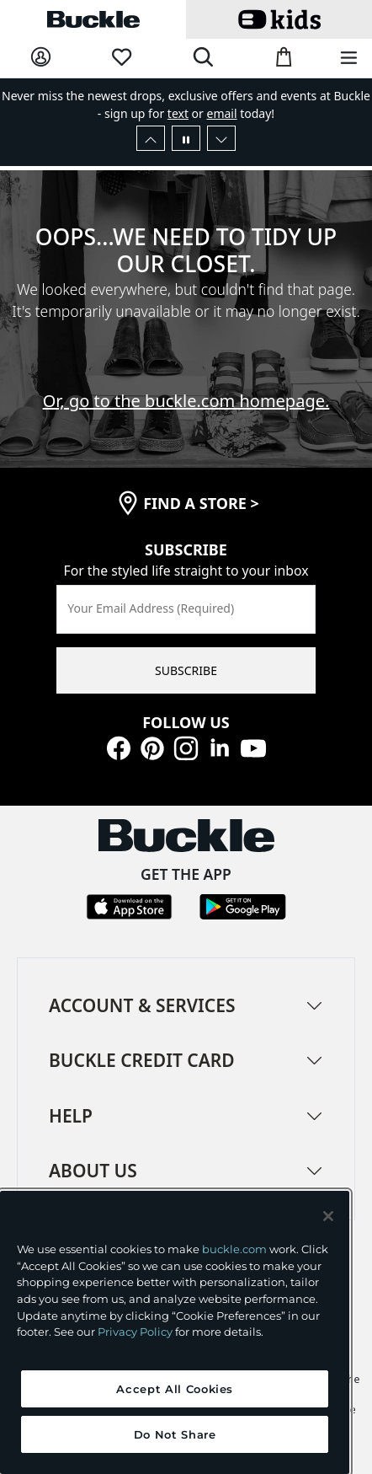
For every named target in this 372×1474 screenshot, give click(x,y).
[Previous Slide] (150, 138)
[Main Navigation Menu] (349, 59)
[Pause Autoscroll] (186, 138)
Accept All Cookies (174, 1389)
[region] (174, 1332)
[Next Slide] (221, 138)
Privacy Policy (135, 1331)
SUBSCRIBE (186, 670)
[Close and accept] (328, 1216)
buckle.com (234, 1249)
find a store (201, 503)
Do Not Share (175, 1434)
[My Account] (41, 58)
